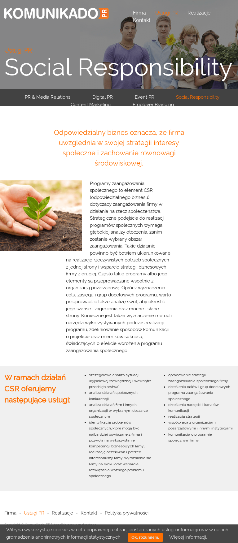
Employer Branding (153, 104)
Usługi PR (166, 13)
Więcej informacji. (188, 537)
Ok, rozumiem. (145, 537)
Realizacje (198, 13)
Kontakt (141, 20)
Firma (139, 13)
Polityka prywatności (126, 513)
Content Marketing (91, 104)
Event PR (144, 97)
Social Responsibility (197, 97)
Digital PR (102, 97)
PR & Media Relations (47, 97)
